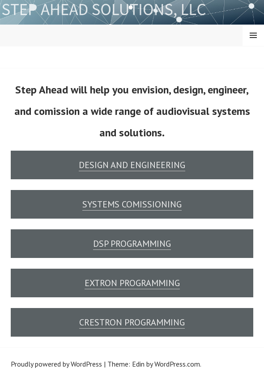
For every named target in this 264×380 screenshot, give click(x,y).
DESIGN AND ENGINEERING (132, 165)
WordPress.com (177, 363)
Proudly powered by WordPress (56, 363)
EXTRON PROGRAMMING (132, 283)
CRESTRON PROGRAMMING (132, 322)
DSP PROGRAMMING (132, 243)
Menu (253, 35)
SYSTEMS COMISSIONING (132, 204)
